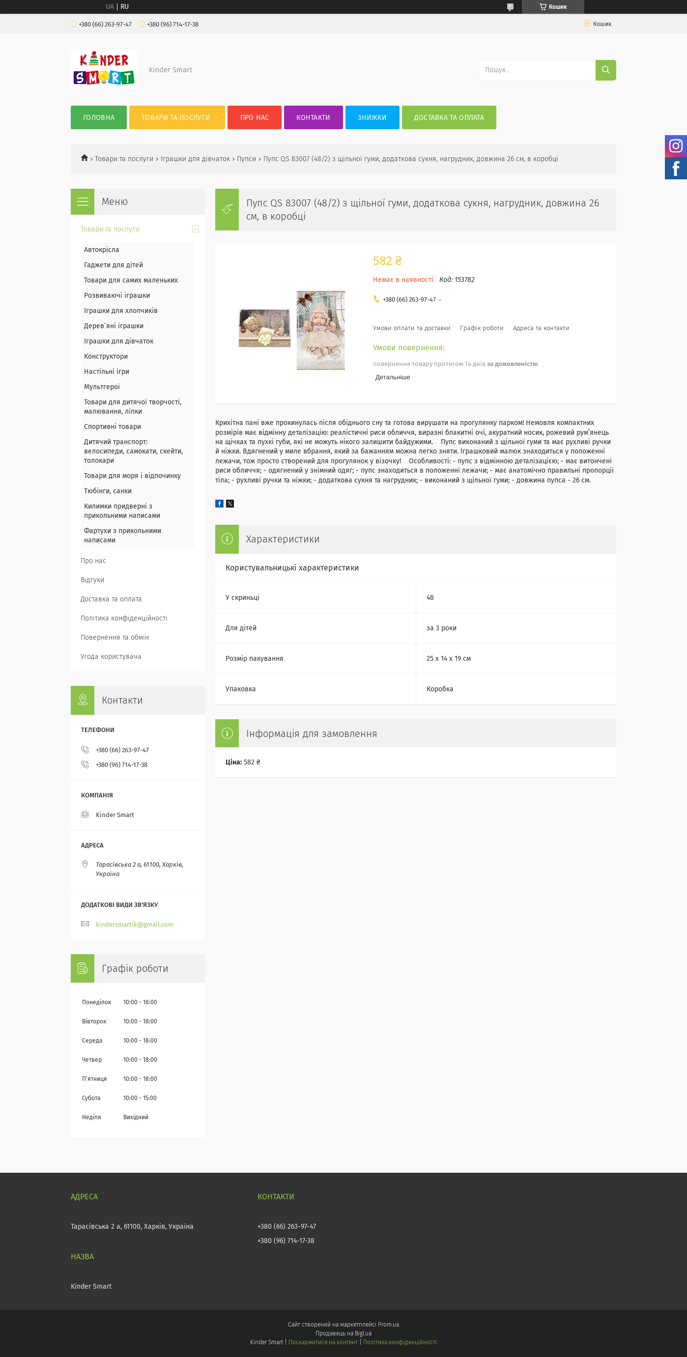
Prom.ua (388, 1324)
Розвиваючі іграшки (117, 295)
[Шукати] (606, 70)
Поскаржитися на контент (323, 1342)
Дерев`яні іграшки (113, 326)
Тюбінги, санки (108, 491)
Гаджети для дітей (113, 265)
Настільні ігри (106, 372)
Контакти (313, 117)
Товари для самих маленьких (131, 280)
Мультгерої (102, 387)
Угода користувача (111, 656)
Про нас (254, 117)
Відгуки (92, 580)
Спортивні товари (112, 427)
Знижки (372, 117)
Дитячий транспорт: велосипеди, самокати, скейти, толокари (133, 451)
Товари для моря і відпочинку (132, 476)
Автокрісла (101, 250)
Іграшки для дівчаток (195, 159)
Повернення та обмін (115, 637)
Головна (98, 117)
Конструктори (106, 356)
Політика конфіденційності (124, 618)
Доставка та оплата (449, 117)
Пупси (246, 159)
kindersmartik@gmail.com (134, 924)
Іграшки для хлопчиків (121, 311)
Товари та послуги (176, 117)
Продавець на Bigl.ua (343, 1333)
